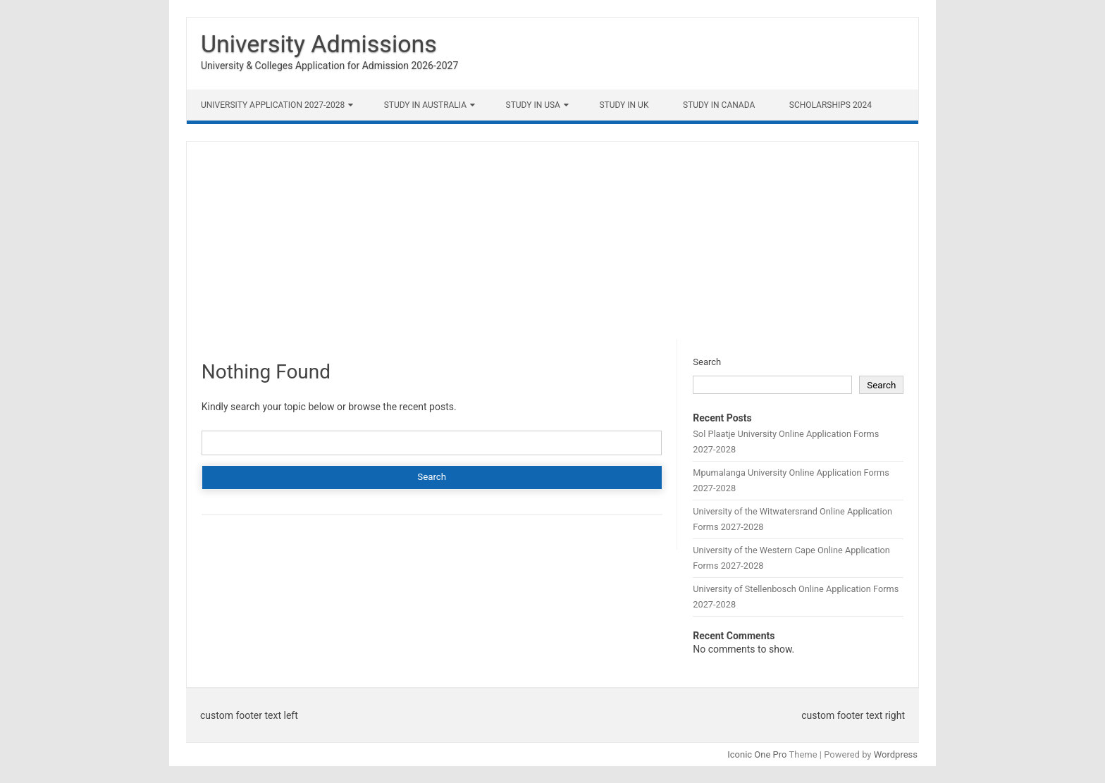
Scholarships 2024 (830, 105)
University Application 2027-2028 (273, 105)
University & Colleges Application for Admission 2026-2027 (329, 65)
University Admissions (319, 44)
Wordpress (896, 754)
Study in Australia (425, 105)
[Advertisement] (552, 240)
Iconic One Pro (756, 754)
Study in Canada (719, 105)
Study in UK (623, 105)
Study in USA (533, 105)
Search (707, 362)
